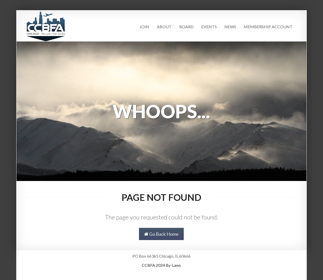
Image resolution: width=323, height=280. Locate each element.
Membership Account (268, 26)
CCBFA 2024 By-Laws (161, 265)
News (230, 26)
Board (186, 26)
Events (209, 26)
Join (144, 26)
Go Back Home (161, 234)
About (164, 26)
